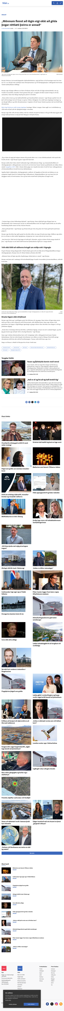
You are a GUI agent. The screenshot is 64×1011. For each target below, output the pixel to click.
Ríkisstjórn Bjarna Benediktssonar (37, 347)
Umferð (19, 986)
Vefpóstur (20, 988)
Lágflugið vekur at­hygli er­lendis (44, 769)
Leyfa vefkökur (31, 1004)
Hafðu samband (21, 978)
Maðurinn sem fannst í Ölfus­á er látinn (46, 467)
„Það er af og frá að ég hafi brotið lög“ (43, 380)
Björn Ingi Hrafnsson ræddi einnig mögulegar (14, 107)
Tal (51, 985)
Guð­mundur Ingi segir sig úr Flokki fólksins (24, 876)
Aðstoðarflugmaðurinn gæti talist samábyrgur (25, 929)
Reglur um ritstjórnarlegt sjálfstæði (7, 975)
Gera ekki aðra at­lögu (9, 640)
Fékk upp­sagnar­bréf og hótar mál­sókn (46, 493)
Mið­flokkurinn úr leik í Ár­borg (12, 517)
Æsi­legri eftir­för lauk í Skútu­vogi (13, 568)
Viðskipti (41, 971)
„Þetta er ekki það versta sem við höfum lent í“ (25, 920)
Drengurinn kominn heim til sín (13, 614)
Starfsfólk (20, 984)
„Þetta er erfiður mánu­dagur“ (43, 568)
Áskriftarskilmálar (22, 982)
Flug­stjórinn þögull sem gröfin (12, 691)
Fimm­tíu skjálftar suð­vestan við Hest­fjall (16, 798)
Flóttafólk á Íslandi (6, 347)
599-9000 (6, 984)
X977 (52, 983)
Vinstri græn (5, 350)
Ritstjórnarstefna (22, 981)
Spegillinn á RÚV (11, 167)
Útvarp (41, 981)
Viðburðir (53, 975)
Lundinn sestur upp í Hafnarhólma (45, 743)
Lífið (40, 975)
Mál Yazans (25, 347)
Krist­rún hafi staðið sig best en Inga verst (47, 442)
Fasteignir (53, 971)
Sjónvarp (41, 979)
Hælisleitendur (16, 347)
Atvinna (53, 973)
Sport (40, 973)
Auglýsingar (20, 976)
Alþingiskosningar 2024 (15, 350)
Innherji (53, 969)
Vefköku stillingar (13, 1004)
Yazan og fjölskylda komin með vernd (43, 362)
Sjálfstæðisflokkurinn (51, 347)
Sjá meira (32, 853)
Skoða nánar (8, 1000)
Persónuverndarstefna (7, 978)
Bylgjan (53, 979)
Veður (52, 977)
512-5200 (22, 975)
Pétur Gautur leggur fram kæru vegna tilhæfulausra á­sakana (28, 938)
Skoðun (41, 977)
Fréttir (40, 969)
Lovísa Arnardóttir (6, 28)
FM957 (52, 981)
